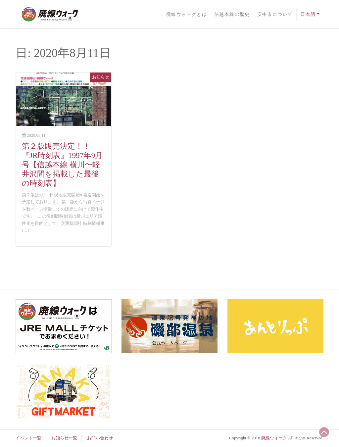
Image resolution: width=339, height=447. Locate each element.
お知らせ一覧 (64, 438)
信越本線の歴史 (232, 14)
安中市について (275, 14)
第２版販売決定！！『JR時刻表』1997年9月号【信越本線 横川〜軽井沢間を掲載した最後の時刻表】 (62, 164)
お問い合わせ (100, 438)
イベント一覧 (28, 438)
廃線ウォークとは (186, 14)
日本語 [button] (307, 14)
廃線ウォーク (274, 438)
